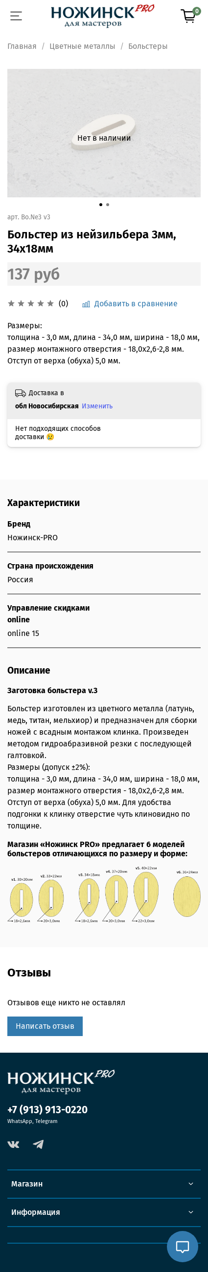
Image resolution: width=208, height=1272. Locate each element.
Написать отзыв (45, 1026)
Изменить (97, 406)
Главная (22, 46)
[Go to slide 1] (100, 204)
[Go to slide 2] (107, 204)
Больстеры (148, 46)
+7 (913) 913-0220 (47, 1110)
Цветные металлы (82, 46)
